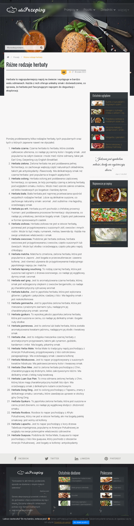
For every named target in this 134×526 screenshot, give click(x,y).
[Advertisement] (46, 114)
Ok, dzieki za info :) (81, 522)
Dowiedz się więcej (62, 522)
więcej (122, 10)
